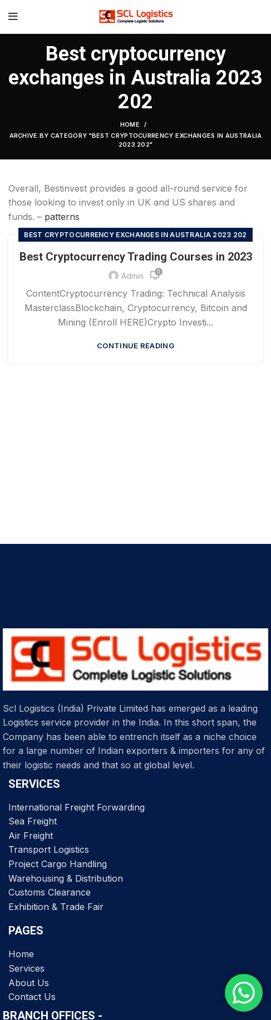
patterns (62, 216)
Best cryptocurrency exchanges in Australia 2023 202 (135, 235)
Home (130, 124)
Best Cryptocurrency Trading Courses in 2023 (135, 256)
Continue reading (135, 345)
